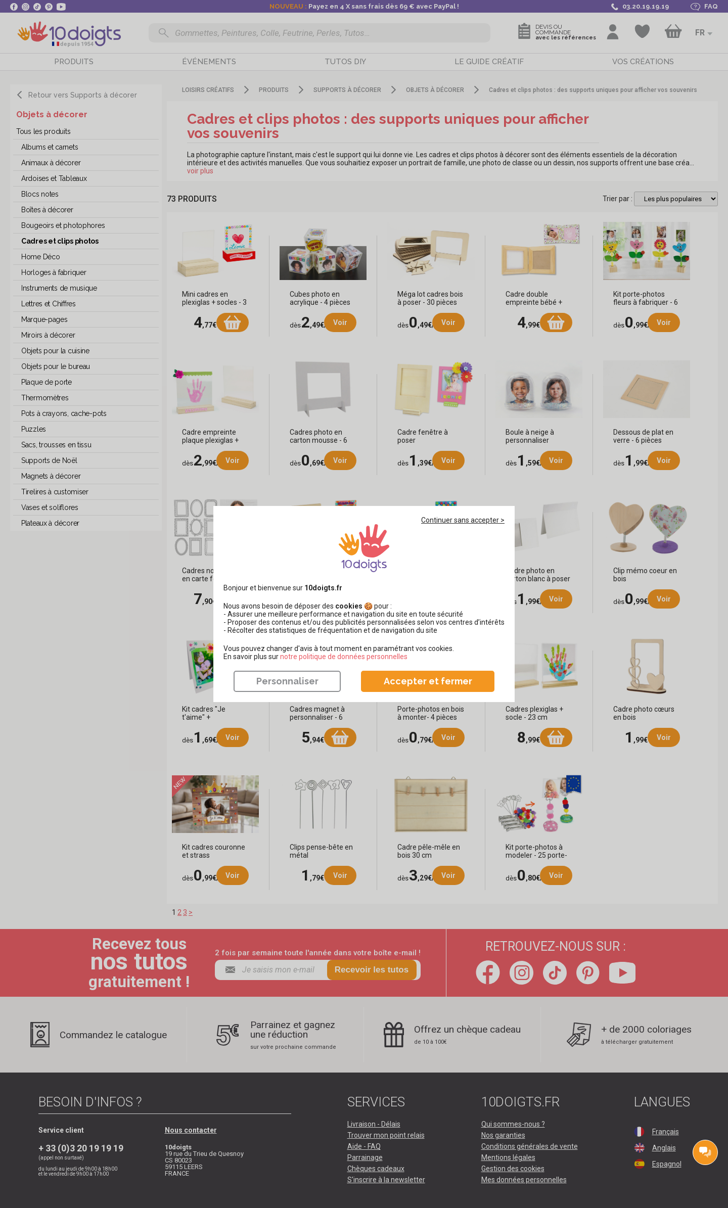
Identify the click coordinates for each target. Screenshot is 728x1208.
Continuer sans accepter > (463, 520)
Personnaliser (287, 681)
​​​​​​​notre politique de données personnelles (343, 657)
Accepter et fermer (428, 681)
